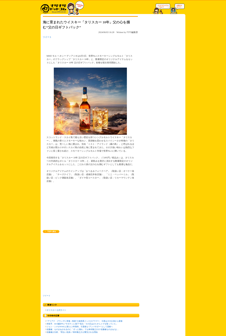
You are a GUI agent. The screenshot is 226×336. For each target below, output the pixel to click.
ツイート (47, 37)
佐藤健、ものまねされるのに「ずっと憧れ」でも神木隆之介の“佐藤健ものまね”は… (83, 329)
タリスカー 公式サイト (56, 310)
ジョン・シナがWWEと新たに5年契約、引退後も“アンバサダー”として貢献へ (80, 327)
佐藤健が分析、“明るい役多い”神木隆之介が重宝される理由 (72, 332)
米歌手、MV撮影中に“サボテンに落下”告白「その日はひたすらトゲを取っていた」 (82, 324)
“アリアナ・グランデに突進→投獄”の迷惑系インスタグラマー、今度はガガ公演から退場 (84, 321)
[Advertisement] (80, 45)
